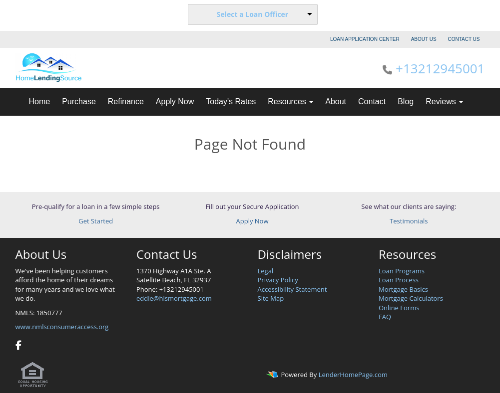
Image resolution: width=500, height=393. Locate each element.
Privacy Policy (278, 279)
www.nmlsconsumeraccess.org (62, 326)
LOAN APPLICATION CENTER (365, 39)
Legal (266, 270)
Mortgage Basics (403, 289)
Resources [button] (290, 101)
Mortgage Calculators (411, 298)
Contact (372, 101)
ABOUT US (424, 39)
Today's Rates (231, 101)
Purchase (79, 101)
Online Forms (399, 307)
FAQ (385, 316)
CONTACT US (464, 39)
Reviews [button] (444, 101)
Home (39, 101)
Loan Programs (402, 270)
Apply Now (175, 101)
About (335, 101)
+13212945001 (440, 68)
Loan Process (399, 279)
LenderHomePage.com (353, 375)
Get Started (95, 220)
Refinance (126, 101)
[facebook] (18, 346)
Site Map (271, 298)
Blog (406, 101)
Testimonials (409, 220)
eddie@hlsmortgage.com (174, 298)
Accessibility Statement (292, 289)
